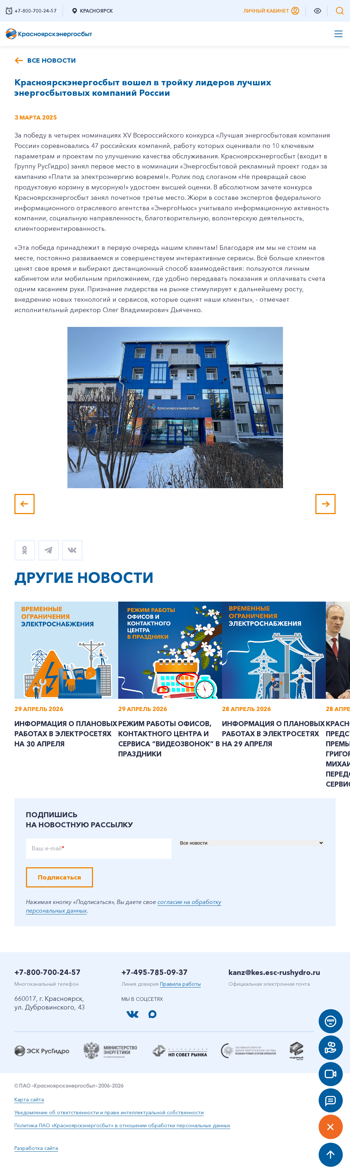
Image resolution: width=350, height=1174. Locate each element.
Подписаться (59, 890)
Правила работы (180, 996)
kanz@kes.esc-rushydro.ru (274, 985)
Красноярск (92, 10)
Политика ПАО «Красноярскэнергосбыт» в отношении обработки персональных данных (122, 1138)
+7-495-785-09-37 (154, 985)
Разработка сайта (36, 1160)
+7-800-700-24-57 (47, 985)
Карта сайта (29, 1112)
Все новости (51, 60)
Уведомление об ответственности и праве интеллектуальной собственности (109, 1125)
